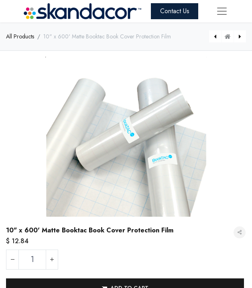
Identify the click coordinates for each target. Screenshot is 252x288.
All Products (20, 36)
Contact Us (174, 11)
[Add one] (52, 259)
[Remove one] (12, 259)
